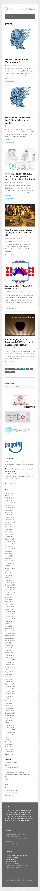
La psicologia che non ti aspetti (14, 772)
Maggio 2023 (9, 529)
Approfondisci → (10, 81)
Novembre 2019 (10, 614)
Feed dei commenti (11, 793)
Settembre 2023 (10, 522)
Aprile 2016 (8, 706)
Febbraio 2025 (9, 498)
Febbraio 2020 (9, 607)
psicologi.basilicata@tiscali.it (19, 865)
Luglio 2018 (8, 643)
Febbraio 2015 (9, 725)
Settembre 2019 (10, 619)
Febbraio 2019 (9, 628)
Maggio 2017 (9, 674)
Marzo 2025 (9, 495)
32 (31, 369)
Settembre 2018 (10, 640)
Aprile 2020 (8, 602)
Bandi (7, 765)
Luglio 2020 (8, 594)
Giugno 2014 (9, 742)
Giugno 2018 (9, 645)
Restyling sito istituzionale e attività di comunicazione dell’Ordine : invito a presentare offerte (19, 464)
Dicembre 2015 (10, 713)
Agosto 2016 (9, 696)
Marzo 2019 (9, 626)
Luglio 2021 (8, 570)
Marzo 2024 (9, 512)
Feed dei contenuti (11, 790)
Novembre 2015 (10, 715)
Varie (6, 779)
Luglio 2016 (8, 698)
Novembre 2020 (10, 587)
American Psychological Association (17, 844)
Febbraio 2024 (9, 515)
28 (16, 369)
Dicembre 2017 (10, 660)
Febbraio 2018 (9, 655)
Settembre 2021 (10, 568)
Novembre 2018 (10, 635)
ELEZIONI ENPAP (10, 474)
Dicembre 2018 (10, 633)
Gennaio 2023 (9, 539)
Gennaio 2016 (9, 710)
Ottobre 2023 (9, 520)
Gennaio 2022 (9, 561)
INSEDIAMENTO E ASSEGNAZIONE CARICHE (19, 476)
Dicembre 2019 (10, 611)
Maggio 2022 (9, 553)
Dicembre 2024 (10, 503)
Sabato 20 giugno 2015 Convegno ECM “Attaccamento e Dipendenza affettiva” (19, 342)
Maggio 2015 (9, 720)
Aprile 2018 (8, 650)
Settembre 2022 (10, 549)
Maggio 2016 (9, 703)
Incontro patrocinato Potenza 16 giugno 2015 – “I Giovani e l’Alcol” (19, 232)
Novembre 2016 (10, 689)
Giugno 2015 (9, 718)
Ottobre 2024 (9, 505)
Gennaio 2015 (9, 727)
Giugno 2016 (9, 701)
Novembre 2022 (10, 544)
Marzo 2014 (9, 749)
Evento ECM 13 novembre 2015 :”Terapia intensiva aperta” (17, 120)
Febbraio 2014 (9, 752)
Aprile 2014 (8, 747)
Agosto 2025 (9, 493)
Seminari (7, 777)
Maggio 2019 (9, 621)
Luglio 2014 (8, 739)
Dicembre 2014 (10, 730)
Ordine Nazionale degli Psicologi (16, 834)
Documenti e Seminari (12, 767)
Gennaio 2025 (9, 500)
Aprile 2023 (8, 532)
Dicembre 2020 (10, 585)
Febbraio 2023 (9, 536)
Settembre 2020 (10, 592)
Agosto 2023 (9, 524)
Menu (10, 16)
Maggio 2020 (9, 599)
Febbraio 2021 (9, 580)
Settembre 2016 (10, 693)
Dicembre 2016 (10, 686)
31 (27, 369)
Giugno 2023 (9, 527)
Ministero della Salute (12, 836)
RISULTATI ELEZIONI (11, 478)
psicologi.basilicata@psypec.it (18, 867)
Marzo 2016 (9, 708)
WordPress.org (9, 795)
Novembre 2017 (10, 662)
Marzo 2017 (9, 679)
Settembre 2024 (10, 507)
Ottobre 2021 (9, 565)
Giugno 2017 (9, 672)
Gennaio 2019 (9, 631)
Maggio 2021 (9, 575)
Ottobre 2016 (9, 691)
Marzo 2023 (9, 534)
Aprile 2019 (8, 623)
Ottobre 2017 (9, 665)
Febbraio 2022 (9, 558)
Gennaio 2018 (9, 657)
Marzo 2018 (9, 652)
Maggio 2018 (9, 648)
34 (10, 372)
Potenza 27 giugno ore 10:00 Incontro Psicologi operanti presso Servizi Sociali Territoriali (20, 176)
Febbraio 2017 (9, 681)
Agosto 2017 (9, 669)
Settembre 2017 (10, 667)
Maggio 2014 (9, 744)
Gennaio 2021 (9, 582)
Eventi (22, 65)
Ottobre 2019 (9, 616)
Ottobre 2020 (9, 590)
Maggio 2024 (9, 510)
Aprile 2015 (8, 722)
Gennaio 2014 (9, 754)
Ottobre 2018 (9, 638)
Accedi (7, 788)
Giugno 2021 (9, 573)
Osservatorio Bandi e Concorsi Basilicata (17, 774)
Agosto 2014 (9, 737)
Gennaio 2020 (9, 609)
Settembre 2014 (10, 735)
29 (20, 369)
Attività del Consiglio (11, 762)
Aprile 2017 (8, 677)
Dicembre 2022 (10, 541)
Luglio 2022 (8, 551)
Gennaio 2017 (9, 684)
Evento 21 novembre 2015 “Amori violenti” (17, 60)
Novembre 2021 (10, 563)
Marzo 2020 (9, 604)
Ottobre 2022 (9, 546)
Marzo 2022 (9, 556)
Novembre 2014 (10, 732)
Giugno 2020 (9, 597)
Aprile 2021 (8, 578)
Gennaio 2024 (9, 517)
